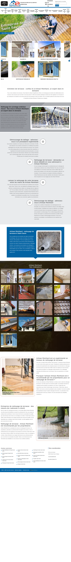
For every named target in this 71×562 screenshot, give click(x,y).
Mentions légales (18, 470)
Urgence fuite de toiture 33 (12, 11)
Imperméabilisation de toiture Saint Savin (39, 461)
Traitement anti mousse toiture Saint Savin (7, 460)
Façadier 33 (2, 11)
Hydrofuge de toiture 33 (46, 11)
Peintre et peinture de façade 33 (5, 11)
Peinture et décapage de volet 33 (68, 11)
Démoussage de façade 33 (32, 11)
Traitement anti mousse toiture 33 (19, 11)
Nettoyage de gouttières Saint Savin (38, 453)
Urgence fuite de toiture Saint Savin (23, 450)
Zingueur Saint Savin (21, 464)
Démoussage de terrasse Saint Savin (7, 457)
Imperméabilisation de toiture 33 (55, 11)
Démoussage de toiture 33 (60, 11)
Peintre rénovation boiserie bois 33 (28, 11)
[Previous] (2, 61)
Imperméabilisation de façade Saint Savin (8, 450)
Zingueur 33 (50, 11)
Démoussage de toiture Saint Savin (24, 461)
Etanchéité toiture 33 (9, 11)
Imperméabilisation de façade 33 (41, 11)
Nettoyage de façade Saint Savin (8, 462)
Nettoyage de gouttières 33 (36, 11)
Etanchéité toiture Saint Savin (23, 453)
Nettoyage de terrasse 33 (64, 11)
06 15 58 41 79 (50, 5)
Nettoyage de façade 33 (15, 11)
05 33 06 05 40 (50, 1)
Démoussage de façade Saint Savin (7, 454)
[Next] (69, 61)
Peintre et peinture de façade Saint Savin (24, 456)
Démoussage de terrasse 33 (24, 11)
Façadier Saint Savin (37, 458)
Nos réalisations (7, 33)
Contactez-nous (26, 470)
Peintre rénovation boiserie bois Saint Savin (39, 456)
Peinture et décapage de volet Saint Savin (23, 459)
